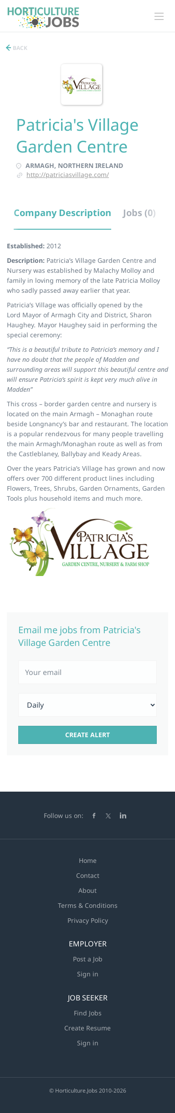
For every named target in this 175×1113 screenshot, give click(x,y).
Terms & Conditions (88, 905)
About (87, 890)
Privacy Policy (87, 920)
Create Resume (87, 1028)
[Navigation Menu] (159, 16)
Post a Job (88, 959)
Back (19, 48)
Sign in (87, 974)
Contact (87, 875)
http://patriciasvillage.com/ (67, 174)
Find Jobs (88, 1013)
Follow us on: (63, 815)
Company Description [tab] (62, 213)
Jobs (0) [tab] (139, 213)
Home (88, 860)
